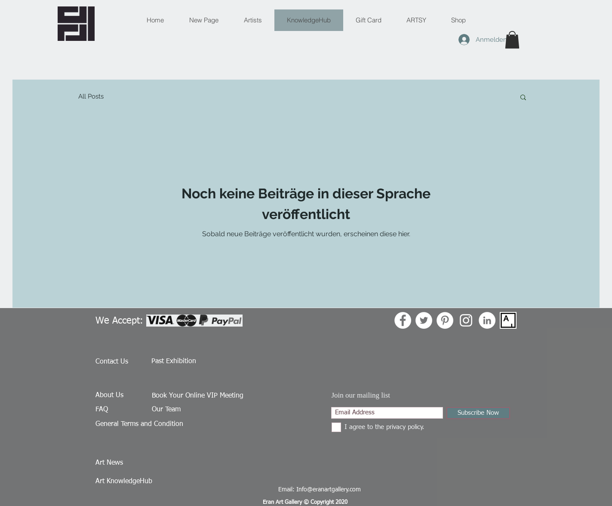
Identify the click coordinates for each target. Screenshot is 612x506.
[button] (512, 40)
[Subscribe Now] (478, 413)
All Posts (91, 96)
